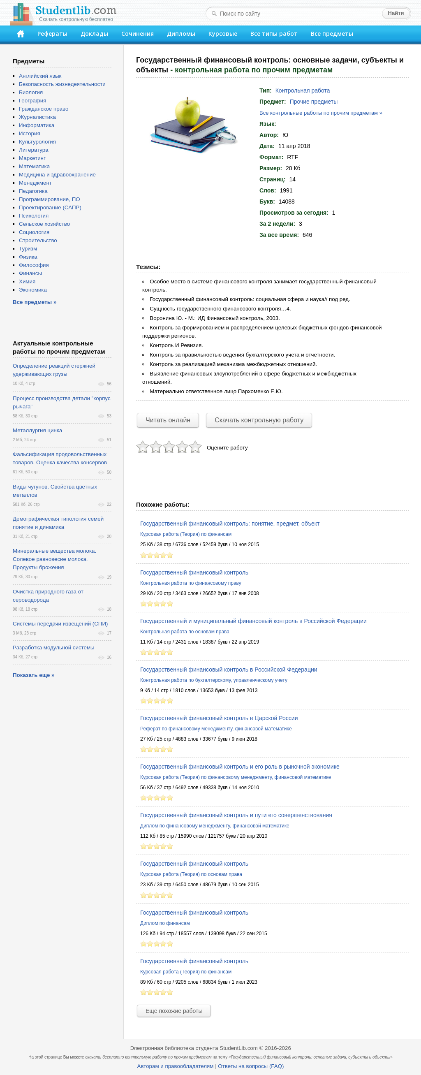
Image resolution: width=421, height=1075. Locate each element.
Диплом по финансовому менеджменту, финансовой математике (214, 826)
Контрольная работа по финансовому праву (190, 583)
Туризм (28, 249)
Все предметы (332, 33)
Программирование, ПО (49, 199)
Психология (34, 216)
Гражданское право (43, 109)
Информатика (36, 125)
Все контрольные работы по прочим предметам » (320, 113)
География (32, 100)
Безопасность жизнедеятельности (62, 84)
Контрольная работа (302, 90)
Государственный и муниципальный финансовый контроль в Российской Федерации (253, 621)
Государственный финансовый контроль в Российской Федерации (228, 669)
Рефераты (52, 33)
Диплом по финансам (165, 923)
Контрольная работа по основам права (184, 632)
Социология (34, 232)
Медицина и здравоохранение (57, 174)
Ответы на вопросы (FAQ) (251, 1066)
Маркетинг (32, 158)
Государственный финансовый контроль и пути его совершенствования (236, 815)
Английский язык (40, 76)
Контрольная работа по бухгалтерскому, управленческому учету (213, 680)
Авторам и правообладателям (175, 1066)
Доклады (94, 33)
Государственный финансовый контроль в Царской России (219, 718)
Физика (28, 257)
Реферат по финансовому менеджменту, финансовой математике (216, 729)
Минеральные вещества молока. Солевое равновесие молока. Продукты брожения (54, 559)
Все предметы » (34, 302)
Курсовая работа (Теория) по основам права (191, 874)
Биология (31, 92)
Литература (34, 150)
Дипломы (181, 33)
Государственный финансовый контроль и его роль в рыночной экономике (240, 766)
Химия (27, 281)
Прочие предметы (314, 101)
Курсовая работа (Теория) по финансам (185, 534)
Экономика (33, 290)
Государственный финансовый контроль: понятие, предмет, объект (230, 523)
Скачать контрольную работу (259, 420)
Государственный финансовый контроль (194, 572)
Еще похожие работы (174, 1011)
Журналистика (37, 117)
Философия (34, 265)
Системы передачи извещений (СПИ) (60, 624)
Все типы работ (274, 33)
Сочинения (137, 33)
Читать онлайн (168, 420)
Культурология (37, 142)
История (29, 133)
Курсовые (222, 33)
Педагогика (33, 191)
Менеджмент (35, 183)
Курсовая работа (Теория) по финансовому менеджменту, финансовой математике (235, 777)
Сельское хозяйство (44, 224)
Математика (34, 166)
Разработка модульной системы (54, 647)
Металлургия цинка (37, 430)
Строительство (38, 240)
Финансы (30, 273)
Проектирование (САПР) (50, 207)
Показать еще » (33, 675)
